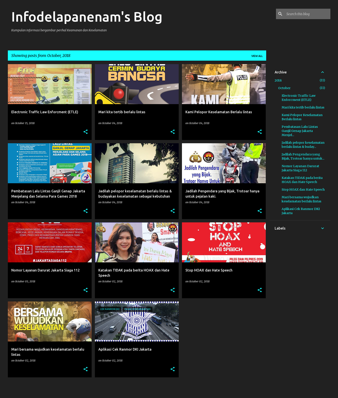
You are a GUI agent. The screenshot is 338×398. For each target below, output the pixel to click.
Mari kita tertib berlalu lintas (303, 107)
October (284, 88)
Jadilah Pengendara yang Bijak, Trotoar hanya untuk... (303, 156)
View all (257, 56)
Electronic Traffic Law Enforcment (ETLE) (299, 98)
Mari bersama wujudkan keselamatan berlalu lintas (301, 199)
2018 (278, 80)
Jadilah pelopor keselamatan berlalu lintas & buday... (303, 145)
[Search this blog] (307, 14)
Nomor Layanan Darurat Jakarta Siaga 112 (300, 168)
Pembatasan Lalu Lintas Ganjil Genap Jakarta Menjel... (300, 131)
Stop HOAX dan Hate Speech (303, 190)
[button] (85, 132)
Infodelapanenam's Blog (86, 16)
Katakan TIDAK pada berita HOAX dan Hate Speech (302, 180)
